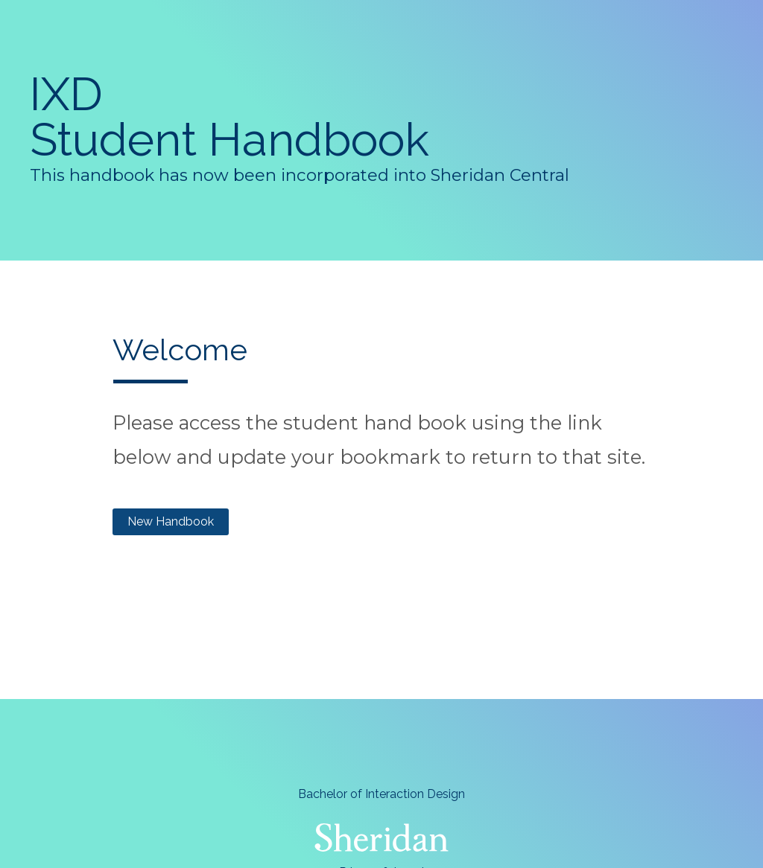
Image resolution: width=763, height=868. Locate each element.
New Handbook (170, 521)
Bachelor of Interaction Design (381, 794)
